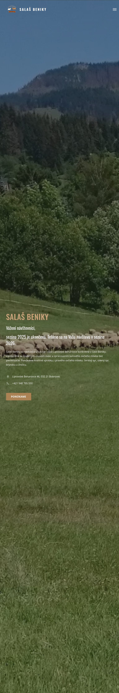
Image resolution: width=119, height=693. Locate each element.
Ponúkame (18, 396)
